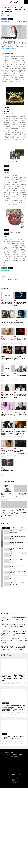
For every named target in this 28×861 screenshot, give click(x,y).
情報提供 (15, 754)
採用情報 (20, 754)
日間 (6, 528)
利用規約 (10, 752)
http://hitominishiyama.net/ (8, 48)
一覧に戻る (4, 265)
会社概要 (6, 752)
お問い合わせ (14, 756)
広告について (9, 754)
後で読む (22, 21)
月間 (22, 528)
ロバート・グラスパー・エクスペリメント (8, 16)
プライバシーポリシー (18, 752)
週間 (14, 528)
